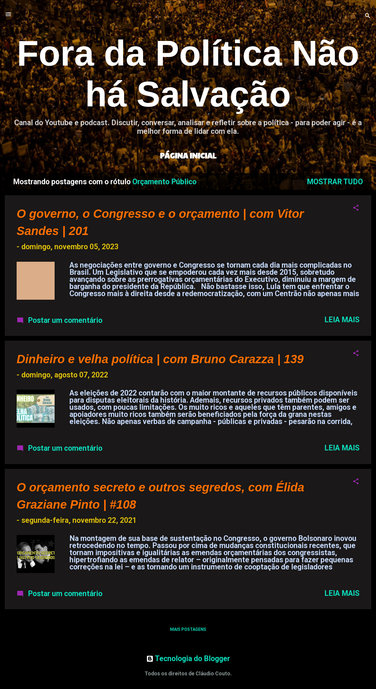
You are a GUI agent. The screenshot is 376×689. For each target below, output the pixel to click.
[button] (355, 208)
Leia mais (341, 319)
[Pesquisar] (367, 16)
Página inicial (188, 155)
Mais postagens (188, 629)
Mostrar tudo (335, 181)
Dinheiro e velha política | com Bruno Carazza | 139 (160, 359)
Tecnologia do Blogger (188, 658)
